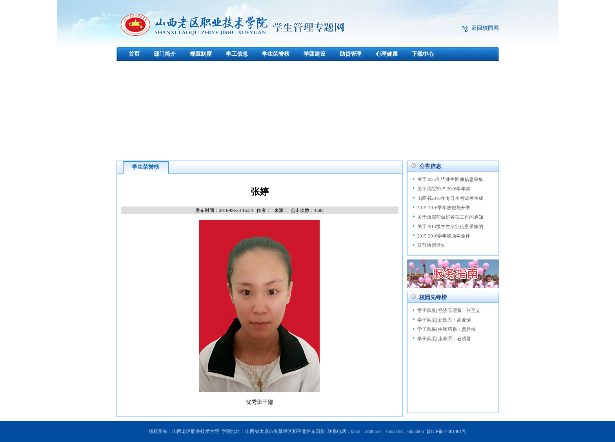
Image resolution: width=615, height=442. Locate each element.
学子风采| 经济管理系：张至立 (448, 310)
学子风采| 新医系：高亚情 (444, 320)
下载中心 (423, 54)
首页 (134, 54)
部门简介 (165, 54)
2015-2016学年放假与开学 (444, 207)
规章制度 (201, 54)
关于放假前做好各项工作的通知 (450, 217)
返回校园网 (485, 28)
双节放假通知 (431, 245)
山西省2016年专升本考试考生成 (450, 198)
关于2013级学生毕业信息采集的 (450, 226)
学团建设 (315, 54)
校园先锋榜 (433, 297)
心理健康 (387, 54)
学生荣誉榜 (275, 54)
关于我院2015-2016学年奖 (444, 189)
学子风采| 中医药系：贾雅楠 (446, 329)
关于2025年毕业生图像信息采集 (450, 179)
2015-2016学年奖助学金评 (444, 236)
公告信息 (430, 166)
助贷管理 (351, 54)
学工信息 (237, 54)
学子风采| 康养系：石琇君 (444, 339)
